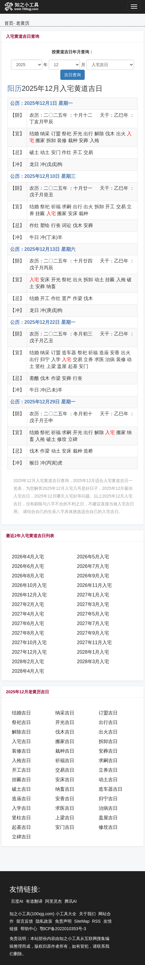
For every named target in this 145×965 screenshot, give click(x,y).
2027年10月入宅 (29, 642)
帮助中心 (29, 928)
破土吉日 (21, 789)
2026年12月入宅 (29, 594)
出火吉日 (108, 731)
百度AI (17, 901)
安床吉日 (64, 779)
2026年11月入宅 (94, 585)
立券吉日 (108, 770)
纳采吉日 (64, 712)
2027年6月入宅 (28, 623)
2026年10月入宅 (29, 585)
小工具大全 (66, 913)
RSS (96, 921)
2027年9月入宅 (93, 632)
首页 (8, 23)
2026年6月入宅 (28, 566)
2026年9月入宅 (93, 575)
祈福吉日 (64, 760)
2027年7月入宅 (93, 623)
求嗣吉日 (108, 760)
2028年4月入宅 (28, 671)
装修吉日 (21, 750)
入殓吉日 (21, 760)
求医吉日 (64, 808)
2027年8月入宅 (28, 632)
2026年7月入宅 (93, 566)
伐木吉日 (64, 731)
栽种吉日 (64, 750)
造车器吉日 (110, 789)
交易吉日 (64, 770)
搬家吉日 (64, 741)
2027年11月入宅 (94, 642)
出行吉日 (108, 722)
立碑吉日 (21, 836)
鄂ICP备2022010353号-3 (63, 928)
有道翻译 (34, 901)
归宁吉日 (108, 798)
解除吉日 (21, 731)
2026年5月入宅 (93, 556)
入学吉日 (21, 808)
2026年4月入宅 (28, 556)
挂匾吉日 (21, 779)
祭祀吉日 (21, 722)
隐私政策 (44, 921)
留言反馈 (24, 921)
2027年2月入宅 (28, 604)
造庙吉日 (21, 798)
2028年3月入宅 (93, 661)
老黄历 (22, 23)
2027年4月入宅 (28, 613)
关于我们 (87, 913)
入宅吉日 (21, 741)
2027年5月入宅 (93, 613)
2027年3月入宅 (93, 604)
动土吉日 (108, 779)
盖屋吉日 (108, 817)
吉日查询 (72, 74)
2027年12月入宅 (29, 652)
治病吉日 (108, 808)
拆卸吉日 (108, 741)
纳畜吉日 (64, 789)
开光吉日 (64, 722)
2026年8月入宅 (28, 575)
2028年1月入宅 (93, 652)
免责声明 (63, 921)
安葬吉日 (108, 750)
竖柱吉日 (21, 817)
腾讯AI (70, 901)
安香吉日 (64, 798)
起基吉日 (21, 827)
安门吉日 (64, 827)
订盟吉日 (108, 712)
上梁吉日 (64, 817)
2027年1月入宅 (93, 594)
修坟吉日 (108, 827)
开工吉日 (21, 770)
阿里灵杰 (53, 901)
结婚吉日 (21, 712)
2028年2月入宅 (28, 661)
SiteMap (81, 921)
